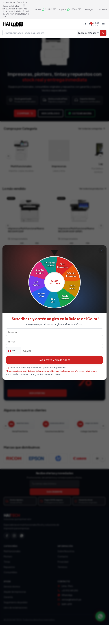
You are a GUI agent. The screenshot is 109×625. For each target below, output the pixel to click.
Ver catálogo (50, 113)
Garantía (8, 597)
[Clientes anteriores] (6, 426)
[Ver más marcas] (102, 458)
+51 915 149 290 (70, 590)
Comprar (25, 113)
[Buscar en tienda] (40, 33)
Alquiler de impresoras (15, 591)
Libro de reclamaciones (15, 607)
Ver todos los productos (93, 188)
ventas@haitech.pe (71, 599)
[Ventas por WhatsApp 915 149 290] (45, 9)
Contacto (63, 556)
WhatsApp (67, 595)
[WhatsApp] (22, 536)
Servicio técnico (12, 586)
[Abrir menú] (103, 24)
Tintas (7, 561)
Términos (62, 567)
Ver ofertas (37, 393)
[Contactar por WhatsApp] (100, 616)
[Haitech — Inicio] (54, 516)
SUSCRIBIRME (55, 491)
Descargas (88, 9)
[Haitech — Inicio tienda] (12, 24)
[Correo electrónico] (54, 483)
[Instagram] (14, 536)
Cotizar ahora (80, 113)
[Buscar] (103, 33)
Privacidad (63, 561)
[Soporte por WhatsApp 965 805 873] (70, 9)
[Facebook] (7, 536)
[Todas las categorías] (88, 33)
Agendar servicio (33, 348)
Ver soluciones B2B (34, 304)
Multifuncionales (12, 551)
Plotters (8, 556)
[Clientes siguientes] (103, 426)
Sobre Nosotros (66, 551)
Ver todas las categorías (91, 128)
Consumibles (10, 572)
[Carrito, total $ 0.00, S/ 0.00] (94, 24)
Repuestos (9, 567)
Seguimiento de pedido (16, 602)
